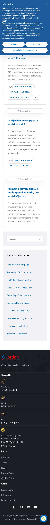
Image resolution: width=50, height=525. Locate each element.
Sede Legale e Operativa (11, 436)
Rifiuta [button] (13, 44)
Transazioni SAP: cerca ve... (19, 272)
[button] (47, 4)
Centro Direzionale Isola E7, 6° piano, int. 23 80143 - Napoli (12, 442)
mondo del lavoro (19, 97)
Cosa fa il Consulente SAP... (19, 310)
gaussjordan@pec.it (10, 422)
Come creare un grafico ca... (20, 318)
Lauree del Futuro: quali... (18, 303)
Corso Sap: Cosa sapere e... (19, 295)
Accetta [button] (36, 44)
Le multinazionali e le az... (18, 326)
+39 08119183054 (9, 390)
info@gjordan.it (8, 406)
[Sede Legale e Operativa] (3, 430)
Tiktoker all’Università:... (18, 333)
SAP (36, 97)
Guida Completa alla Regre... (20, 287)
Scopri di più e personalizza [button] (25, 50)
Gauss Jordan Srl (23, 86)
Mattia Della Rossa (20, 92)
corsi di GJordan (23, 160)
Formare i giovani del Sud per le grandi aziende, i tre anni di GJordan (23, 192)
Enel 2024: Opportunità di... (19, 280)
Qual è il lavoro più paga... (18, 264)
